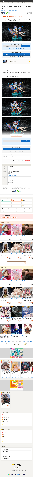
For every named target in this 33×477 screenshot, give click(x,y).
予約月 (2, 208)
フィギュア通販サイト (6, 449)
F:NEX (9, 169)
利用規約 (25, 470)
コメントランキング (5, 392)
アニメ (15, 235)
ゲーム (4, 335)
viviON (21, 48)
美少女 (1, 235)
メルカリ (7, 54)
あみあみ (16, 54)
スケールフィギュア (16, 10)
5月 (19, 208)
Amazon (10, 48)
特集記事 (3, 446)
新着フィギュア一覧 (6, 267)
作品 (13, 203)
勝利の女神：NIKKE (6, 421)
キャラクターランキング (6, 429)
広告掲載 (13, 470)
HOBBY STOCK (14, 217)
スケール (4, 235)
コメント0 (31, 11)
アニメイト (6, 217)
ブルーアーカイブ (5, 424)
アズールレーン (5, 419)
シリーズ (3, 203)
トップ (2, 2)
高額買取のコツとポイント (7, 453)
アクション (26, 253)
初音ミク (4, 436)
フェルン (4, 441)
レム (15, 2)
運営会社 (17, 470)
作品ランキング (4, 412)
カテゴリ (23, 200)
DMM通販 (25, 46)
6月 (24, 208)
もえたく (18, 56)
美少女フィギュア (3, 10)
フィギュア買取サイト (6, 451)
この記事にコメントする (16, 66)
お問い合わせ (21, 470)
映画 (23, 235)
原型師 (23, 205)
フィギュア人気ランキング (6, 360)
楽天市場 (17, 48)
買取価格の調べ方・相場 (6, 456)
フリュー (9, 168)
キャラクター (24, 203)
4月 (13, 208)
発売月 (2, 211)
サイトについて (9, 470)
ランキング (14, 200)
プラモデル (30, 253)
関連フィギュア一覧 (16, 262)
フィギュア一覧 (16, 344)
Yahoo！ (13, 48)
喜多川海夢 (4, 432)
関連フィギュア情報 (6, 222)
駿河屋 (25, 54)
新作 (2, 200)
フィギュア (5, 2)
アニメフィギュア (9, 10)
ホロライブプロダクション (7, 417)
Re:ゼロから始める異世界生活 (10, 2)
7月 (29, 208)
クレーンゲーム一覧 (6, 458)
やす (10, 174)
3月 (8, 208)
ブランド (13, 205)
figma (11, 169)
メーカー (3, 205)
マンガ (15, 253)
